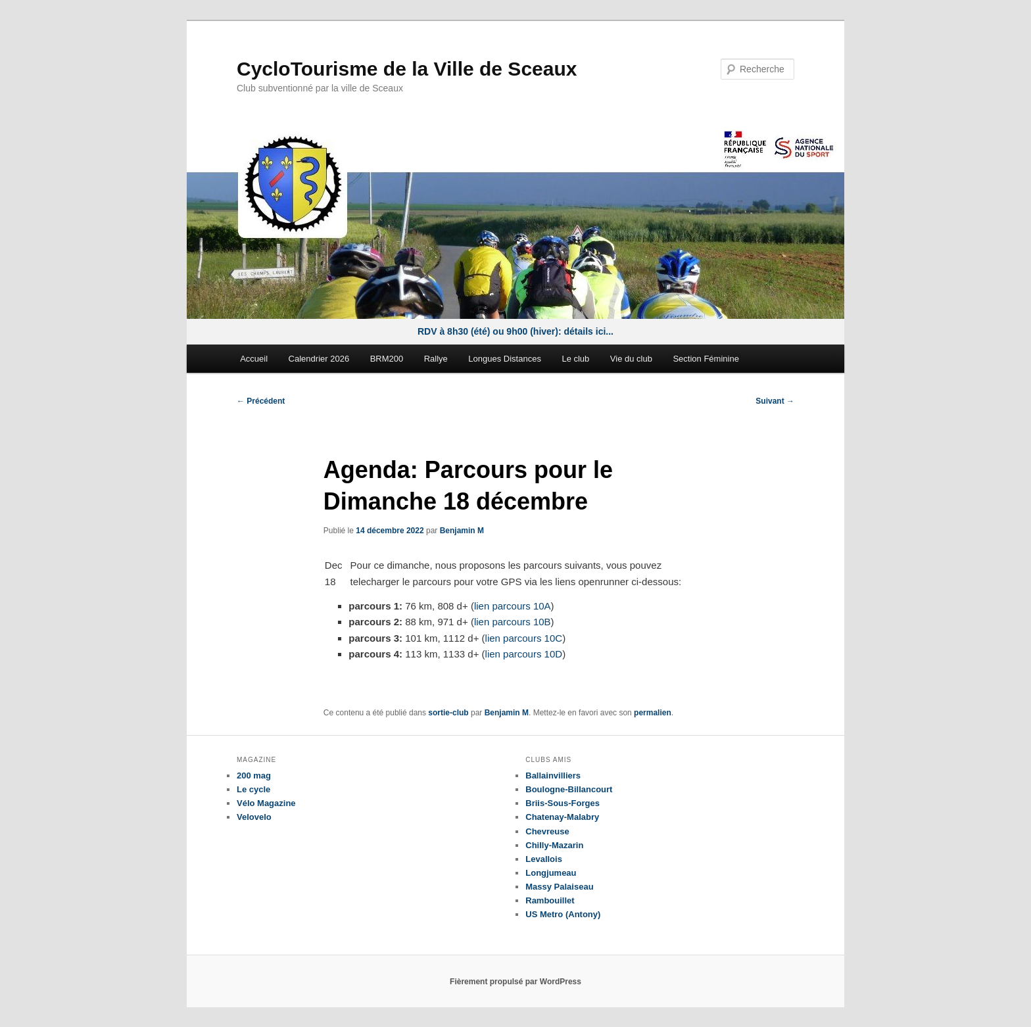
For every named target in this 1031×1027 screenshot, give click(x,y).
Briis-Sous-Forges (562, 803)
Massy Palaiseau (559, 887)
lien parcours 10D (524, 653)
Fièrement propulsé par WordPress (515, 981)
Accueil (254, 359)
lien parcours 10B (512, 621)
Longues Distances (504, 359)
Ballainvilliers (553, 775)
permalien (652, 712)
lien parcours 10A (512, 605)
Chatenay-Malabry (562, 817)
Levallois (543, 859)
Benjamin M (462, 530)
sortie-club (448, 712)
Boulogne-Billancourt (568, 789)
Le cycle (253, 789)
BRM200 (387, 359)
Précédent (261, 401)
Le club (575, 359)
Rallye (436, 359)
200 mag (254, 775)
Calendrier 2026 (319, 359)
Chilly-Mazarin (554, 845)
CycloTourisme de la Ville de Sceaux (407, 69)
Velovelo (254, 817)
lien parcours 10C (524, 638)
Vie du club (631, 359)
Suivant (774, 401)
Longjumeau (550, 873)
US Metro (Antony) (562, 914)
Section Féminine (705, 359)
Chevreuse (547, 831)
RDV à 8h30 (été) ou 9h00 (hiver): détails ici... (515, 331)
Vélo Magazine (266, 803)
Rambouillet (549, 900)
